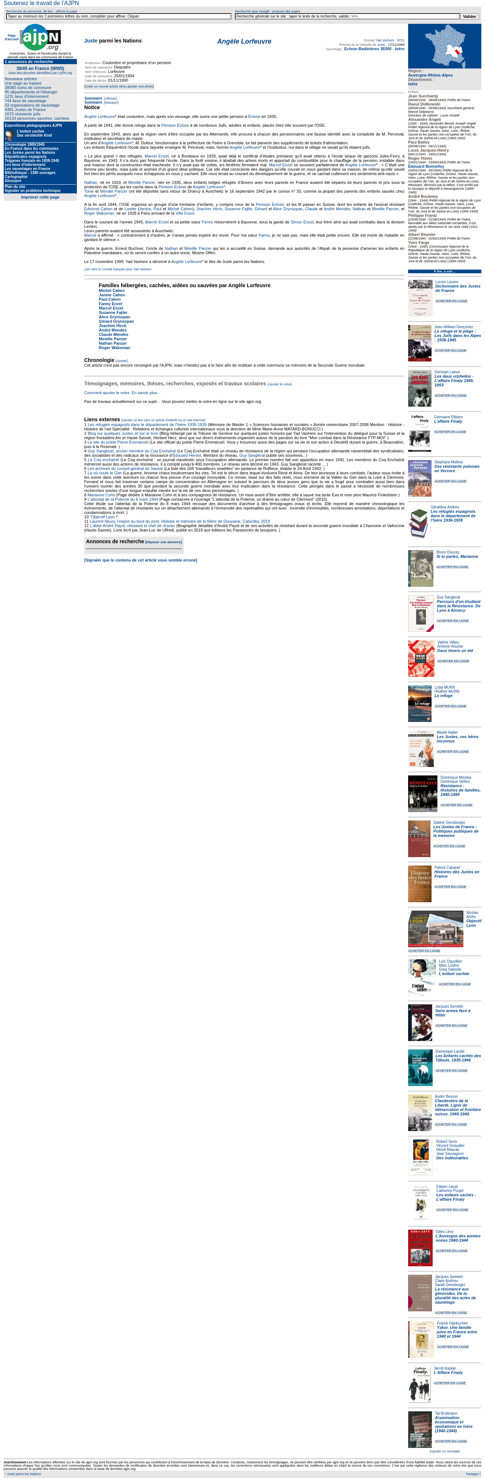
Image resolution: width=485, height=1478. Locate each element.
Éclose (254, 116)
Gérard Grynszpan (116, 321)
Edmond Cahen (98, 209)
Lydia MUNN (444, 687)
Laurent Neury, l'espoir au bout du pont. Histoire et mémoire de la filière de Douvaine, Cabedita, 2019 (180, 521)
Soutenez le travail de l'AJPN (41, 3)
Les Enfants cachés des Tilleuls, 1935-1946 (458, 1057)
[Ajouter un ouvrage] (444, 1451)
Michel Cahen (180, 209)
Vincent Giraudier (450, 1146)
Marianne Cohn (101, 495)
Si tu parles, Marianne (457, 556)
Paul (157, 209)
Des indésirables (452, 1158)
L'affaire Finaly (448, 421)
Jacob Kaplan (445, 1368)
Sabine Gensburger (449, 823)
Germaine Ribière (448, 417)
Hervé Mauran (447, 1150)
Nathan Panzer (113, 343)
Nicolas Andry (472, 915)
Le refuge (443, 695)
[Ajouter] (122, 361)
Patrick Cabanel (447, 868)
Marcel (90, 235)
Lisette (130, 209)
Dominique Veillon (455, 781)
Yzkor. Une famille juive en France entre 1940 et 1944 (457, 1331)
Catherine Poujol (449, 1191)
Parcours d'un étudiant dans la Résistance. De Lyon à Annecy (458, 605)
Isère (413, 84)
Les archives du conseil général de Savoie (125, 468)
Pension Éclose (175, 125)
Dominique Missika (455, 777)
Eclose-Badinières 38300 (367, 49)
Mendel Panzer (113, 191)
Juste (91, 41)
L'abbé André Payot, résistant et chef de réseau (132, 525)
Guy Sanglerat (448, 597)
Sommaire (93, 98)
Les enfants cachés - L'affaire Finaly (456, 1197)
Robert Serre (446, 1142)
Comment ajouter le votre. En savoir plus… (122, 392)
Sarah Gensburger (450, 1285)
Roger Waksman (99, 213)
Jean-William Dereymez (453, 327)
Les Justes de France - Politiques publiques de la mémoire (455, 831)
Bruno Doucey (447, 552)
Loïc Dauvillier (450, 961)
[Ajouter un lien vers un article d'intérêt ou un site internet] (163, 420)
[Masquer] (111, 102)
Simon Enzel (302, 222)
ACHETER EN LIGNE (452, 301)
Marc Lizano (449, 965)
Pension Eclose (270, 204)
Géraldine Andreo (445, 507)
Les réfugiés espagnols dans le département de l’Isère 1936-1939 (453, 515)
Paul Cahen (110, 299)
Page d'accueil (12, 37)
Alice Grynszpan (288, 209)
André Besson (446, 1096)
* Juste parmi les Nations (22, 1474)
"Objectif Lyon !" (104, 517)
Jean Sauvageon (450, 1154)
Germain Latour (447, 372)
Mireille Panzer (141, 182)
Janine (145, 209)
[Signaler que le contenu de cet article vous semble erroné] (140, 560)
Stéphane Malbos (448, 462)
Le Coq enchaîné (103, 460)
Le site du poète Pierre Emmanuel (117, 442)
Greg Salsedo (450, 969)
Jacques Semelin (449, 1006)
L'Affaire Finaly (448, 1372)
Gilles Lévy (445, 1232)
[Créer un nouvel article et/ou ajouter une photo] (119, 86)
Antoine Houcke (450, 646)
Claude (311, 209)
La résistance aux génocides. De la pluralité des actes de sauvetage (455, 1295)
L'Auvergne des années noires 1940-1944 (458, 1238)
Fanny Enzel (110, 303)
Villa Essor (185, 213)
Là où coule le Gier (104, 473)
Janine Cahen (112, 295)
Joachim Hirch (209, 209)
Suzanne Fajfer (238, 209)
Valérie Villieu (448, 642)
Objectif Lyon (473, 923)
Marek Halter (447, 732)
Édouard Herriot (187, 455)
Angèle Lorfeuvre (99, 116)
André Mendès (337, 209)
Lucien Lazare (447, 282)
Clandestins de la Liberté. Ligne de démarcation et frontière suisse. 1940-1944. (458, 1107)
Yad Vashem (385, 40)
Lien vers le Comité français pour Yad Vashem (118, 269)
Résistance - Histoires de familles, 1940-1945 (460, 790)
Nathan (90, 182)
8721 (400, 40)
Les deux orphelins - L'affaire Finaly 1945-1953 (454, 380)
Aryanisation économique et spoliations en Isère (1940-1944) (454, 1424)
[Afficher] (110, 98)
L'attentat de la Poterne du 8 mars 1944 (122, 499)
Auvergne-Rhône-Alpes (430, 75)
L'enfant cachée (454, 973)
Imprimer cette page (40, 197)
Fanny (207, 222)
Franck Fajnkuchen (452, 1323)
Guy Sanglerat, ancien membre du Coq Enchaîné (131, 451)
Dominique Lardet (450, 1051)
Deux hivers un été (455, 650)
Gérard (260, 209)
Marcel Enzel (156, 156)
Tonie (89, 191)
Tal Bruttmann (446, 1413)
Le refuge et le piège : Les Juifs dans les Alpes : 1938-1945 (457, 335)
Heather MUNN (446, 691)
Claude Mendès (113, 334)
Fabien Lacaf (447, 1187)
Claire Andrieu (446, 1281)
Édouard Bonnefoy (426, 166)
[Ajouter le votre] (280, 384)
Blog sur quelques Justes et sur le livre (124, 433)
